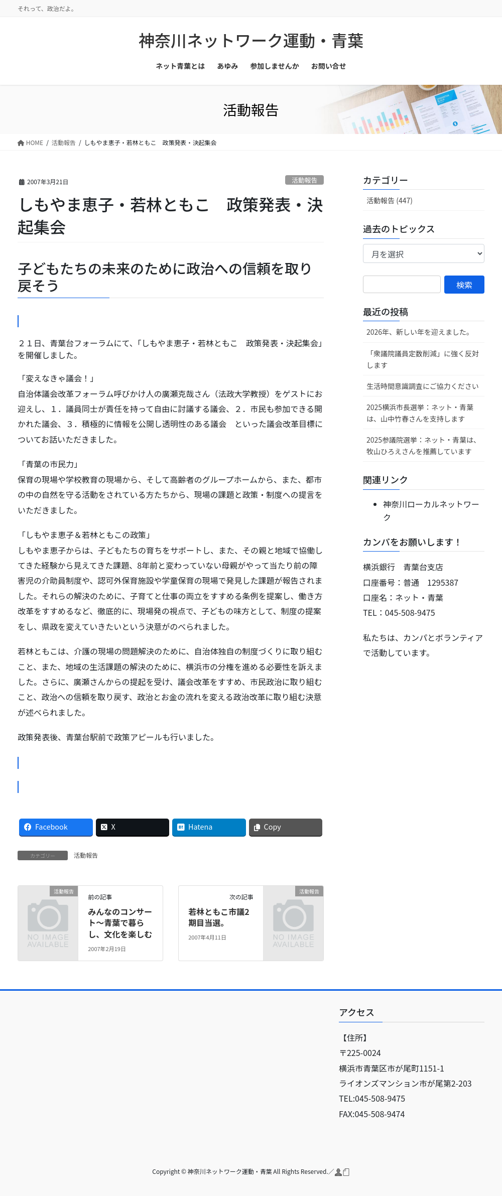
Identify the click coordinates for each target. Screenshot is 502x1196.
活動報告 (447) (389, 200)
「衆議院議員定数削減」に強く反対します (422, 359)
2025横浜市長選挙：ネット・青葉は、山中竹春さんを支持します (419, 413)
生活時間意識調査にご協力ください (422, 386)
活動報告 (304, 180)
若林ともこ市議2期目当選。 (218, 916)
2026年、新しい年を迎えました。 (419, 332)
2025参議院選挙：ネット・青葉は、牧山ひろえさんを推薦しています (423, 445)
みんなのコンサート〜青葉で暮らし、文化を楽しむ (120, 922)
